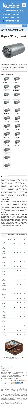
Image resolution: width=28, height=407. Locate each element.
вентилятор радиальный (6, 396)
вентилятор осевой (11, 393)
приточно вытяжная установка (20, 396)
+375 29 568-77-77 (11, 18)
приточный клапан (15, 394)
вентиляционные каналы (14, 399)
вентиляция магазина (22, 389)
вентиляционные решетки (6, 391)
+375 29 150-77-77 (11, 14)
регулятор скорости (5, 403)
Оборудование (8, 29)
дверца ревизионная (9, 395)
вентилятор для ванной (21, 395)
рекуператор (11, 400)
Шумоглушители (10, 30)
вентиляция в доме (22, 390)
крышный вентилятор (5, 394)
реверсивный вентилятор (21, 402)
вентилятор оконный (5, 402)
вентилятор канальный (17, 391)
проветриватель (23, 399)
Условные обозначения (15, 174)
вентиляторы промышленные (7, 398)
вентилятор (24, 400)
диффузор (18, 400)
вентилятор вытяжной (22, 393)
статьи (12, 402)
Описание (4, 174)
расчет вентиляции (11, 389)
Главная (2, 29)
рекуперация (3, 400)
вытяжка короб (4, 399)
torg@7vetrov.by (7, 383)
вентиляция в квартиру (21, 398)
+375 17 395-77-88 (11, 21)
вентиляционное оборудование (8, 390)
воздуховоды (18, 388)
